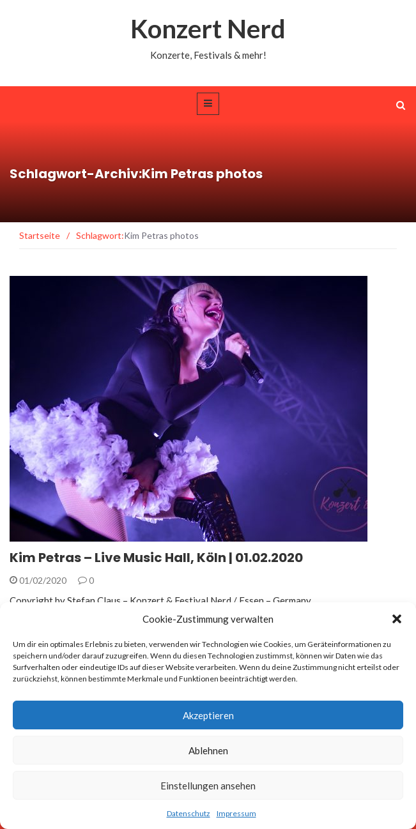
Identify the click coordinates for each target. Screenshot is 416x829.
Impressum (236, 813)
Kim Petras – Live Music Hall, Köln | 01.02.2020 (156, 558)
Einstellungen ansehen (208, 785)
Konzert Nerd (208, 28)
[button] (396, 618)
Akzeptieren (208, 715)
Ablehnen (208, 750)
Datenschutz (188, 813)
